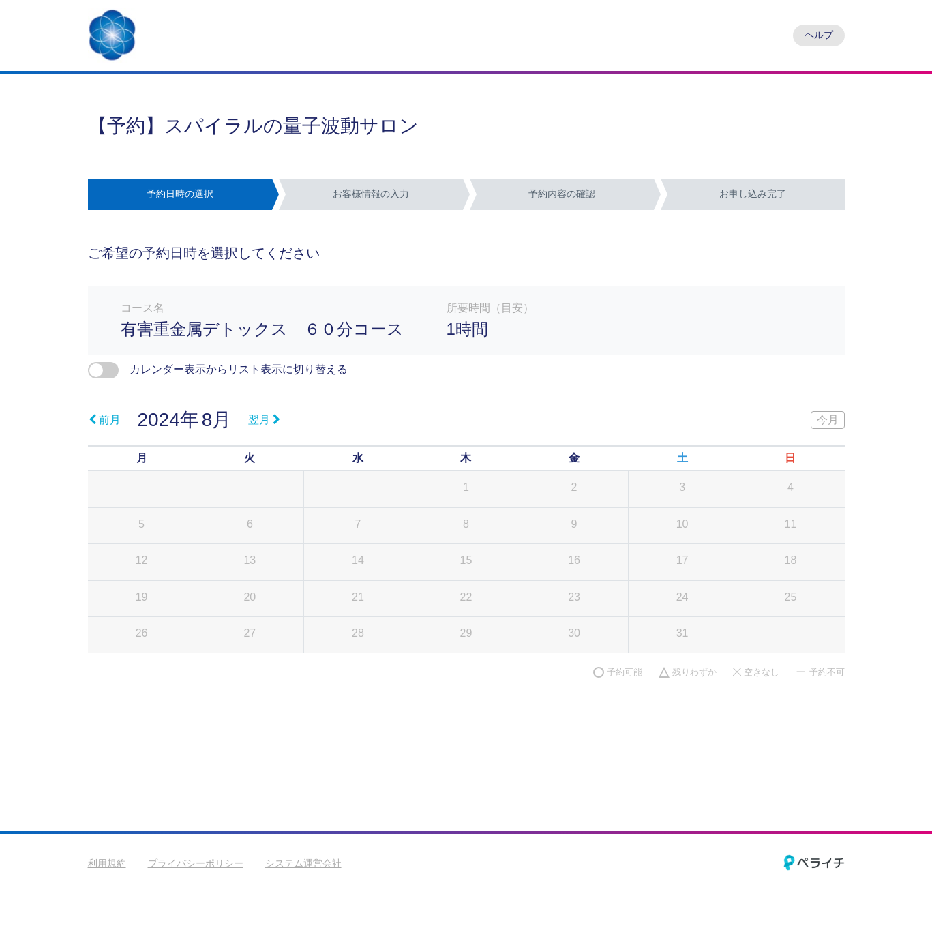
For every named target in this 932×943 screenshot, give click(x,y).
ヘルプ (819, 34)
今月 (828, 419)
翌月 (264, 419)
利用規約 (107, 863)
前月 (105, 419)
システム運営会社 (303, 863)
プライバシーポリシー (195, 863)
